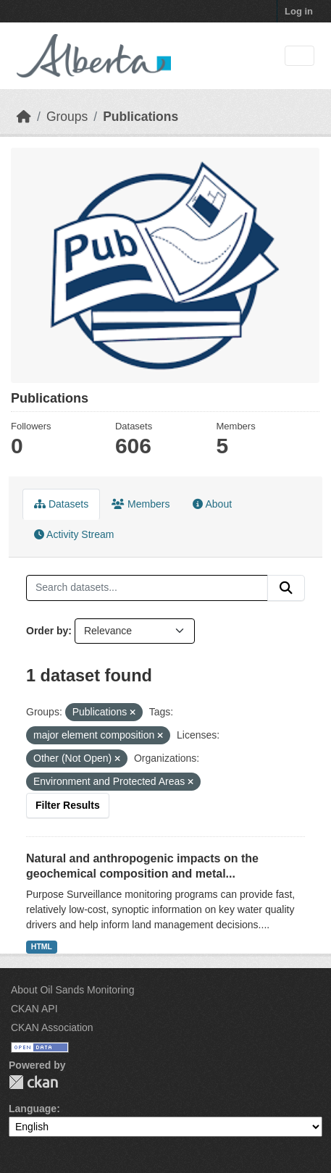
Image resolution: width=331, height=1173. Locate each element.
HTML (41, 946)
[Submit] (286, 588)
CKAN (33, 1082)
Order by (47, 630)
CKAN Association (52, 1027)
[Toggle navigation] (299, 56)
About (212, 504)
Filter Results (67, 805)
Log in (299, 11)
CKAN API (34, 1008)
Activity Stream (74, 534)
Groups (67, 116)
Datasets (61, 504)
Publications (140, 116)
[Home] (24, 116)
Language (32, 1108)
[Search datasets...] (147, 588)
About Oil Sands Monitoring (72, 990)
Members (140, 504)
